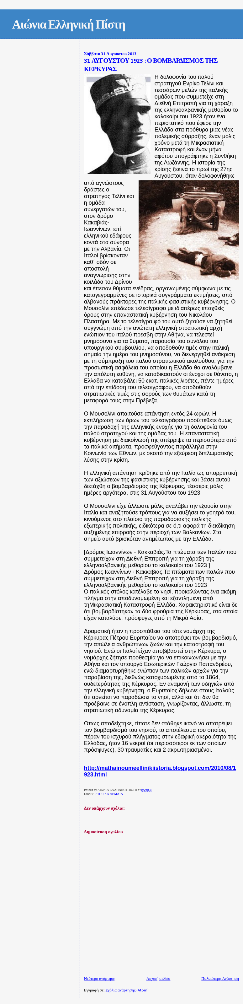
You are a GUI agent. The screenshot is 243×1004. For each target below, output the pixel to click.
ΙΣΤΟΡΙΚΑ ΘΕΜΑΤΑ (108, 794)
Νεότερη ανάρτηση (99, 979)
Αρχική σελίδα (158, 979)
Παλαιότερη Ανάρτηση (220, 979)
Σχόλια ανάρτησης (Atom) (127, 990)
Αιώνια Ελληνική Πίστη (68, 25)
